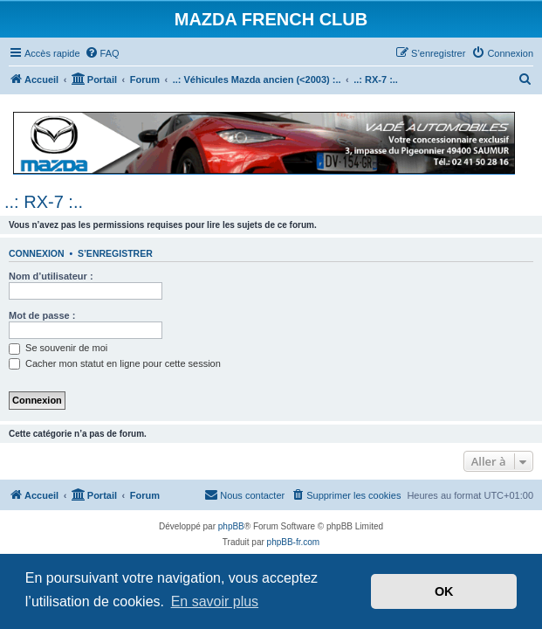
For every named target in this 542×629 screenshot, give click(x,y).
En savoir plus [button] (215, 601)
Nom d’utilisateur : (51, 276)
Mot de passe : (42, 315)
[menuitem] (102, 53)
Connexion (37, 253)
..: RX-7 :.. (43, 201)
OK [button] (444, 591)
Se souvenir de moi (58, 347)
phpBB (231, 526)
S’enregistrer (115, 253)
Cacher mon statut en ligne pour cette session (115, 363)
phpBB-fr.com (293, 542)
